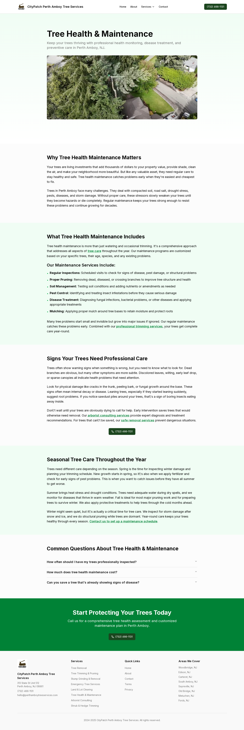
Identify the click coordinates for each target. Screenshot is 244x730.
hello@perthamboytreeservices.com (37, 695)
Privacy (129, 689)
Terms (128, 684)
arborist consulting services (108, 415)
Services (148, 6)
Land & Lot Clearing (82, 689)
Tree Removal (79, 668)
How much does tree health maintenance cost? (122, 572)
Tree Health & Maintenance (86, 694)
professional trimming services (139, 326)
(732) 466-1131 (215, 6)
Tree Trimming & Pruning (84, 673)
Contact (163, 6)
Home (123, 6)
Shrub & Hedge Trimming (85, 705)
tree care (94, 251)
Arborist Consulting (81, 700)
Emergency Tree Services (85, 684)
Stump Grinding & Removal (85, 678)
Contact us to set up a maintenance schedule (123, 521)
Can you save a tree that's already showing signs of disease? (122, 582)
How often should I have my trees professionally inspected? (122, 562)
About (133, 6)
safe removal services (137, 420)
